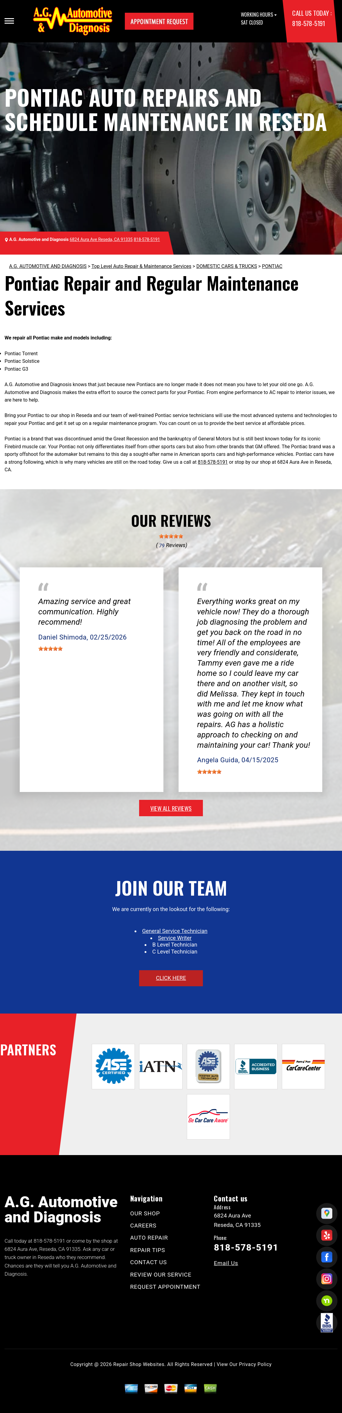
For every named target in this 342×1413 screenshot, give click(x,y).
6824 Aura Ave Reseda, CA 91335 (101, 239)
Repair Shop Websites (138, 1364)
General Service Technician (174, 931)
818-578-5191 (308, 23)
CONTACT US (148, 1262)
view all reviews (171, 808)
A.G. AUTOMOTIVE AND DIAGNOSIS (48, 266)
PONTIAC (272, 266)
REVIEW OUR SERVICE (161, 1274)
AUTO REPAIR (149, 1237)
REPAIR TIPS (147, 1250)
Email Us (226, 1263)
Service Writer (175, 938)
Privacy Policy (255, 1364)
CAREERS (143, 1225)
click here (171, 978)
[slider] (171, 536)
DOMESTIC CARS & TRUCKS (226, 266)
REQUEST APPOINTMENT (165, 1286)
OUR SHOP (145, 1213)
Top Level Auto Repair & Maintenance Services (141, 266)
